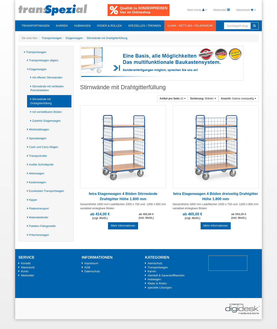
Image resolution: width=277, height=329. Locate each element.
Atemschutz (155, 263)
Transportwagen (36, 25)
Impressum (91, 263)
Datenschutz (92, 271)
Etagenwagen (37, 69)
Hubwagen (82, 25)
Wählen (203, 98)
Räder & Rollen (109, 25)
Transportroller (37, 155)
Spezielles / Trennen (144, 25)
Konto (24, 271)
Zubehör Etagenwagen (45, 120)
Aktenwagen (35, 173)
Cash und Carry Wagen (42, 147)
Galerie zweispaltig (238, 98)
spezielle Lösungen (160, 287)
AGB (87, 267)
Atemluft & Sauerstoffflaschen (166, 275)
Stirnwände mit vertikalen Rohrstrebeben (47, 88)
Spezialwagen (37, 138)
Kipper (32, 199)
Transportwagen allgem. (43, 60)
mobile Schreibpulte (40, 164)
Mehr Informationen (123, 225)
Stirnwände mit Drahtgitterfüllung (41, 101)
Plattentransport (38, 208)
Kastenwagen (36, 182)
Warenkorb (28, 267)
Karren (62, 25)
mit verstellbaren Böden (46, 111)
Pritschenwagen (38, 235)
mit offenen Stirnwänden (46, 77)
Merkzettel (27, 275)
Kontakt (26, 263)
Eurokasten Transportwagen (45, 191)
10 (173, 98)
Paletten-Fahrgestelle (41, 226)
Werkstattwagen (38, 129)
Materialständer (37, 217)
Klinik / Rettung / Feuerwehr (190, 25)
